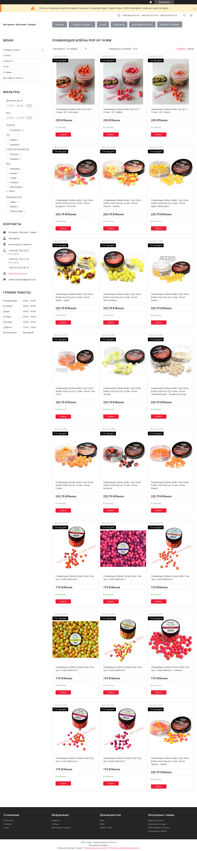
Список (190, 48)
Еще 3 (12, 191)
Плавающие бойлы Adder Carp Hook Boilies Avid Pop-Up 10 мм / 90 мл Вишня (170, 485)
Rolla (102, 824)
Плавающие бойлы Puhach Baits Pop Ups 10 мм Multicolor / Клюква (170, 669)
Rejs (102, 820)
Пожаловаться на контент (96, 848)
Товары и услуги (81, 24)
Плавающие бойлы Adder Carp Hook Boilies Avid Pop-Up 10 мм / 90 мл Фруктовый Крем (170, 203)
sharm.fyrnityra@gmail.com (22, 279)
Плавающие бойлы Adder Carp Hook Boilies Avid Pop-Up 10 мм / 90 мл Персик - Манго (170, 761)
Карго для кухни (156, 820)
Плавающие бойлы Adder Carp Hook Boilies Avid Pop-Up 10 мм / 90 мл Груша (74, 485)
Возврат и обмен (169, 24)
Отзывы (7, 72)
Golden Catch (106, 827)
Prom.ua (112, 842)
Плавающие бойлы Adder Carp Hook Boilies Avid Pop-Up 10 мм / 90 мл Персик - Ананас (122, 203)
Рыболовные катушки (159, 827)
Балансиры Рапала (157, 831)
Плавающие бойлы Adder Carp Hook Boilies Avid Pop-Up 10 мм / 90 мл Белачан (122, 485)
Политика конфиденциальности (125, 848)
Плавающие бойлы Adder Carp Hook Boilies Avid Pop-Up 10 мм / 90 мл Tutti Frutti (75, 391)
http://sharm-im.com (17, 273)
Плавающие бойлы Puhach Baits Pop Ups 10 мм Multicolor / (75, 578)
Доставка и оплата (142, 24)
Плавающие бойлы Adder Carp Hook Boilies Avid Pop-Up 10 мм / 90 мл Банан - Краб (74, 297)
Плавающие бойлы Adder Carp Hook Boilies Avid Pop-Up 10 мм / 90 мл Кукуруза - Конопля (74, 203)
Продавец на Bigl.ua (98, 845)
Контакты (119, 24)
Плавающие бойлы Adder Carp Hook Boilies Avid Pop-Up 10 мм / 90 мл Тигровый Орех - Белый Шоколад (170, 391)
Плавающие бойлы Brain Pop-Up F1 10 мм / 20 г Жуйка (121, 111)
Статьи (7, 55)
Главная (59, 24)
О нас (103, 24)
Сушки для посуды (157, 824)
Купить (63, 134)
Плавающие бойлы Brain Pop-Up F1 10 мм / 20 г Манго (169, 111)
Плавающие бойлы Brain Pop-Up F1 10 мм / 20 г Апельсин (74, 111)
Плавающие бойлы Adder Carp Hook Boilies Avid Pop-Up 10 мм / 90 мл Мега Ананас (122, 297)
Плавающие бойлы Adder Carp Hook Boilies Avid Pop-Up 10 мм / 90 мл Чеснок (122, 391)
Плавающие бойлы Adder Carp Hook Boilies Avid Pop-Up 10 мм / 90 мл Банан (170, 297)
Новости (7, 61)
